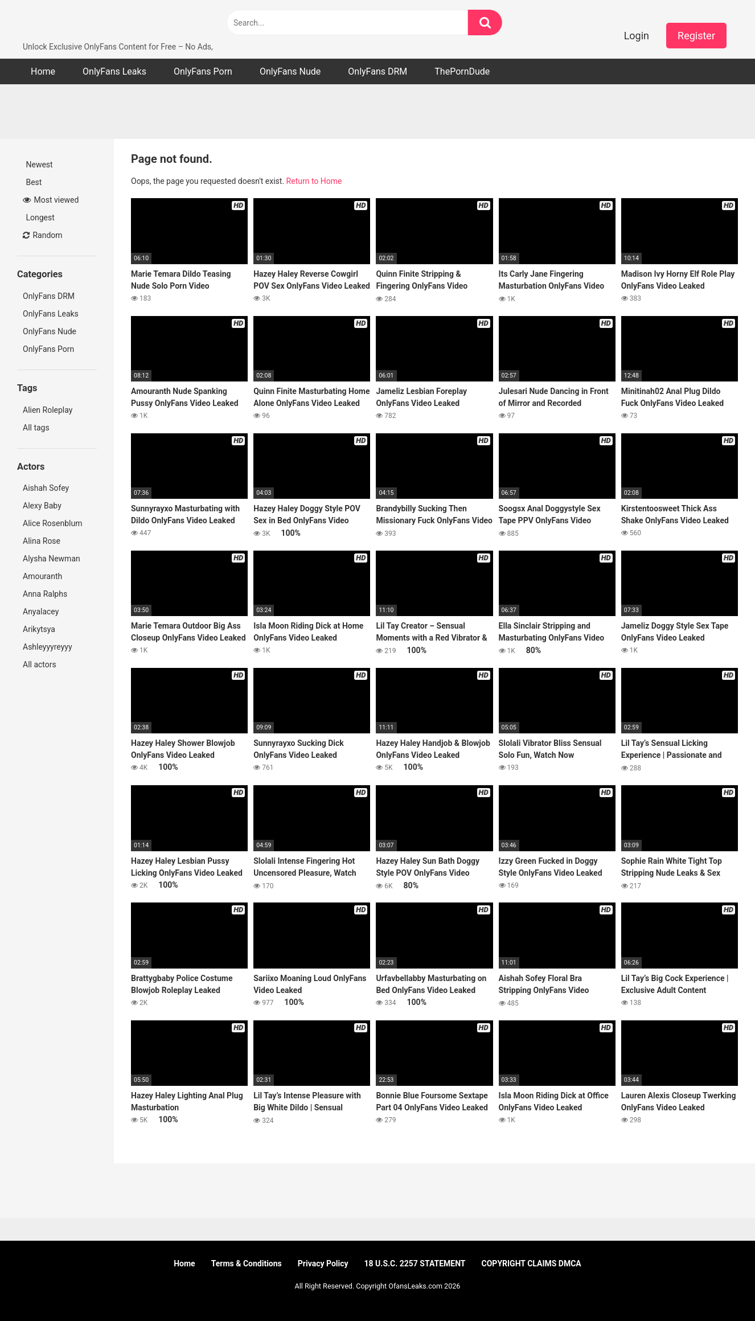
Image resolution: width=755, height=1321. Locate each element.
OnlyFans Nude (290, 71)
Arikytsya (39, 629)
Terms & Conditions (246, 1263)
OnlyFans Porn (203, 71)
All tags (37, 427)
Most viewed (51, 199)
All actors (40, 664)
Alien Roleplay (47, 410)
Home (43, 71)
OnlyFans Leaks (114, 71)
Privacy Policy (323, 1263)
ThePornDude (462, 71)
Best (33, 182)
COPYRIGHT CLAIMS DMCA (531, 1263)
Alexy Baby (42, 505)
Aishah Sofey (46, 488)
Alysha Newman (51, 558)
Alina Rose (41, 540)
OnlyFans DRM (377, 71)
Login (636, 36)
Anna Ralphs (45, 593)
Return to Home (314, 181)
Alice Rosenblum (52, 523)
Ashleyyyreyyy (47, 646)
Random (43, 235)
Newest (38, 164)
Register (696, 36)
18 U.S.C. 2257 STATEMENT (415, 1263)
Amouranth (42, 576)
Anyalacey (41, 611)
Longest (39, 217)
